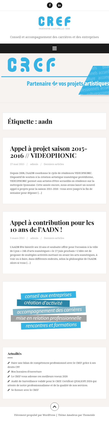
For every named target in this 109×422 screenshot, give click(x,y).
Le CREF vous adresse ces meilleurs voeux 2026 (39, 376)
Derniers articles (54, 164)
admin (34, 164)
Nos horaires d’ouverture (26, 371)
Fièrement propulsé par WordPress (34, 415)
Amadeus (72, 415)
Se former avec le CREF (25, 389)
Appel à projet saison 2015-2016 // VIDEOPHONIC (48, 151)
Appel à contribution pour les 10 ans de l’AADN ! (52, 226)
